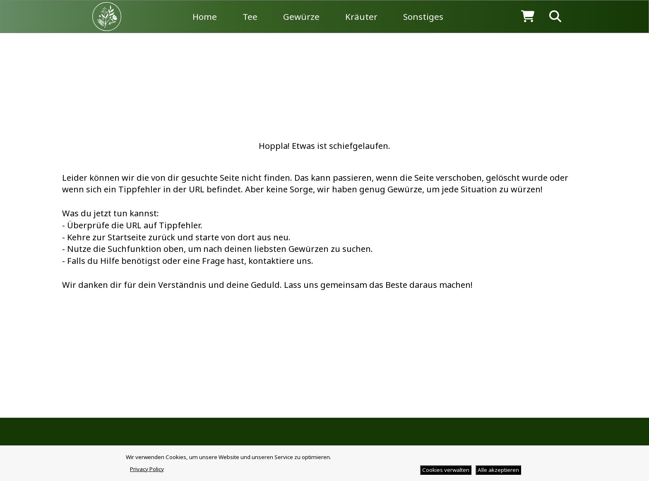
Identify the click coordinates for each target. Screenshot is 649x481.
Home (204, 16)
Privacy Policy (147, 469)
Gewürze (301, 16)
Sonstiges (423, 16)
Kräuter (361, 16)
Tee (250, 16)
